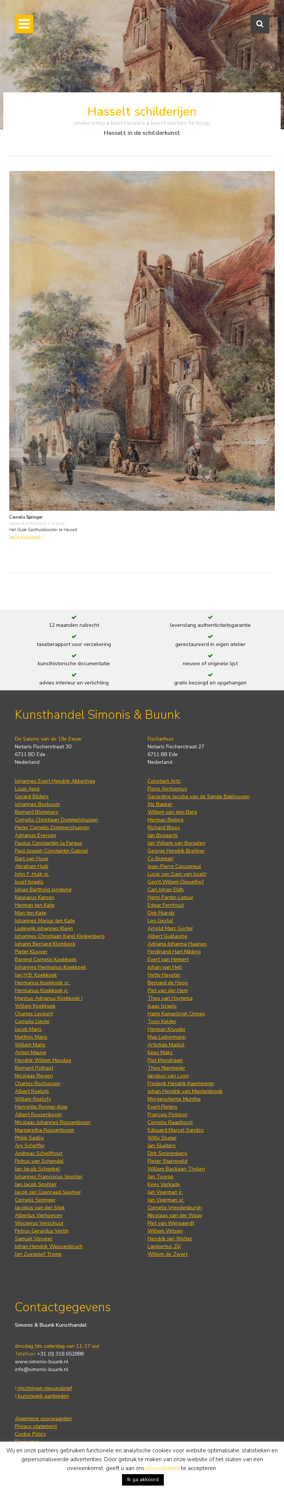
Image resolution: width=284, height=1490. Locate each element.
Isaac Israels (162, 1005)
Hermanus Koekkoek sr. (42, 982)
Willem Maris (30, 1044)
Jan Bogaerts (163, 835)
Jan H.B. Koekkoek (36, 974)
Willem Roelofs (33, 1099)
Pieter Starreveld (167, 1161)
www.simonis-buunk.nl (41, 1361)
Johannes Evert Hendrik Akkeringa (55, 781)
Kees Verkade (164, 1184)
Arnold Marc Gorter (170, 928)
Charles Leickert (34, 1013)
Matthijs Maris (31, 1036)
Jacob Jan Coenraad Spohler (48, 1192)
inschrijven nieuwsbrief (43, 1388)
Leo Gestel (160, 920)
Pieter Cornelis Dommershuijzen (52, 827)
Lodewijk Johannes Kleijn (44, 928)
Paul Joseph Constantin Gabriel (51, 850)
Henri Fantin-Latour (170, 897)
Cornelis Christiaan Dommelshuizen (56, 819)
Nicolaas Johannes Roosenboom (53, 1122)
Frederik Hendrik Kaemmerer (181, 1083)
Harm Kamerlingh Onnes (176, 1013)
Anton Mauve (30, 1052)
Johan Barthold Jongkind (43, 889)
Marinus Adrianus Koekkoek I (48, 998)
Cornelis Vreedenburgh (175, 1207)
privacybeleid (163, 1468)
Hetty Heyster (164, 974)
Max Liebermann (167, 1036)
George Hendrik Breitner (176, 850)
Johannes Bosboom (37, 804)
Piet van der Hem (168, 990)
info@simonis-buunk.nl (41, 1369)
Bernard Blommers (36, 812)
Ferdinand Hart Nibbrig (174, 951)
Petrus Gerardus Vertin (42, 1230)
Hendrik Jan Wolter (170, 1238)
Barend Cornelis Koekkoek (46, 959)
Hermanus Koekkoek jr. (41, 990)
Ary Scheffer (30, 1145)
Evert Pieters (163, 1106)
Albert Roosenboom (38, 1114)
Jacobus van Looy (168, 1075)
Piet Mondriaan (165, 1060)
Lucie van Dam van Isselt (177, 874)
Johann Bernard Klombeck (45, 943)
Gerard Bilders (32, 796)
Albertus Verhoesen (38, 1215)
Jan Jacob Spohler (36, 1184)
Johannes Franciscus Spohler (49, 1176)
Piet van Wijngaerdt (171, 1223)
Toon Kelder (162, 1021)
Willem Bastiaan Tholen (176, 1168)
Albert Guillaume (167, 936)
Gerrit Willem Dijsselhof (176, 881)
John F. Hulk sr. (32, 874)
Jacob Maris (28, 1029)
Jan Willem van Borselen (177, 843)
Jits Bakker (160, 804)
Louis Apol (27, 788)
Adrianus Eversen (35, 835)
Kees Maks (160, 1052)
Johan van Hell (165, 967)
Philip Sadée (29, 1137)
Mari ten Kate (30, 912)
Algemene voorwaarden (43, 1418)
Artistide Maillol (166, 1044)
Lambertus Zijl (164, 1246)
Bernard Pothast (34, 1068)
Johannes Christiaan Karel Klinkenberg (60, 936)
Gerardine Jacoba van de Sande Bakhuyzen (199, 796)
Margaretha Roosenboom (44, 1130)
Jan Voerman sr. (166, 1199)
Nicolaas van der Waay (175, 1215)
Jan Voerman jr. (165, 1192)
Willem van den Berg (172, 812)
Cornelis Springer (35, 1199)
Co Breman (160, 858)
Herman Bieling (165, 819)
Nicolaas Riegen (34, 1075)
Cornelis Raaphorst (170, 1122)
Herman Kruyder (167, 1029)
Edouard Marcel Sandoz (176, 1130)
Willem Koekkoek (35, 1005)
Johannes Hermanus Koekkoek (50, 967)
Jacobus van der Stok (40, 1207)
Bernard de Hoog (168, 982)
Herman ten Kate (35, 905)
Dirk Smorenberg (167, 1153)
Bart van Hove (31, 858)
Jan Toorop (160, 1176)
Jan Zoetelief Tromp (38, 1254)
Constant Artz (164, 781)
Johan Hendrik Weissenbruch (49, 1246)
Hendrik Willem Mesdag (43, 1060)
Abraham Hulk (31, 866)
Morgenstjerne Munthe (174, 1099)
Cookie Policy (30, 1434)
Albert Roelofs (32, 1091)
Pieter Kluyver (31, 951)
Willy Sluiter (162, 1137)
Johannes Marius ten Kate (45, 920)
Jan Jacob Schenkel (37, 1168)
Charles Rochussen (37, 1083)
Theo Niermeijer (166, 1068)
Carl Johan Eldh (166, 889)
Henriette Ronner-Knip (41, 1106)
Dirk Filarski (161, 912)
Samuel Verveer (34, 1238)
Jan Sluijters (162, 1145)
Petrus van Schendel (39, 1161)
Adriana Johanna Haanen (177, 943)
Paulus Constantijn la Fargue (48, 843)
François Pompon (167, 1114)
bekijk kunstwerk (26, 537)
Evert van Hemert (168, 959)
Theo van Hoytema (170, 998)
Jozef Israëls (29, 881)
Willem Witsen (165, 1230)
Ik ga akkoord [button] (143, 1479)
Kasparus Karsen (34, 897)
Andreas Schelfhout (38, 1153)
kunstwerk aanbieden (42, 1396)
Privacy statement (36, 1426)
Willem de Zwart (167, 1254)
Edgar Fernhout (166, 905)
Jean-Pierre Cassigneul (174, 866)
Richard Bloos (164, 827)
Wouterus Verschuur (39, 1223)
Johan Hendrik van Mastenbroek (185, 1091)
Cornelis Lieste (32, 1021)
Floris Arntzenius (167, 788)
